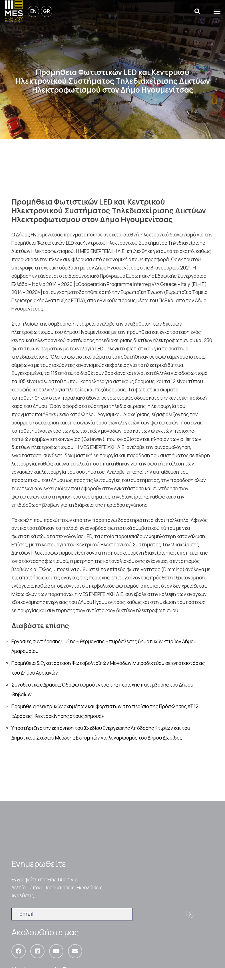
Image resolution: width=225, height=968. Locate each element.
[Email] (75, 951)
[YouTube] (56, 951)
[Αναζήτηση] (197, 11)
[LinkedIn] (37, 951)
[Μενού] (217, 11)
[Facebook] (18, 951)
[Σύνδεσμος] (14, 11)
